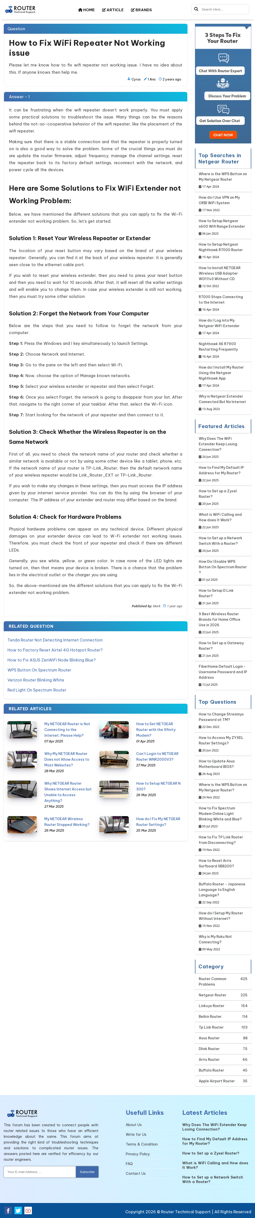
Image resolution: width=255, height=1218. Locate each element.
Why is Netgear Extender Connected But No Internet (223, 403)
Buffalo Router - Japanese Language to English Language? (223, 893)
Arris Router (209, 1059)
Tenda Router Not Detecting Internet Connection (55, 639)
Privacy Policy (138, 1154)
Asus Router (209, 1038)
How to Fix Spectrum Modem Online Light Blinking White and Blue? (223, 817)
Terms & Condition (142, 1144)
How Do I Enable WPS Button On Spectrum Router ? (223, 571)
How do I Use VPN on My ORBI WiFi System (223, 204)
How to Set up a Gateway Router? (223, 649)
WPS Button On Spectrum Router (39, 669)
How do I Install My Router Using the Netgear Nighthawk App (223, 376)
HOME (86, 9)
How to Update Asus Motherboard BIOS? (223, 768)
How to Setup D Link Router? (223, 597)
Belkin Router (210, 1016)
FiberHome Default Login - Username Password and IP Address (223, 675)
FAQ (129, 1164)
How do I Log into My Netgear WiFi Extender (223, 327)
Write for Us (136, 1134)
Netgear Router (212, 995)
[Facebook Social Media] (8, 1210)
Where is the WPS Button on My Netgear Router (223, 180)
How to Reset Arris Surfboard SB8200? (223, 867)
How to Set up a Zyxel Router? (223, 498)
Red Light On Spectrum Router (36, 689)
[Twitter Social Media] (18, 1210)
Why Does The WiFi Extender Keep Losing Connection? (223, 448)
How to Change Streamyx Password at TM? (223, 721)
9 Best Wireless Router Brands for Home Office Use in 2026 (223, 623)
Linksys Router (211, 1006)
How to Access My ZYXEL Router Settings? (223, 744)
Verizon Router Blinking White (35, 679)
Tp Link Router (211, 1027)
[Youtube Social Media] (28, 1210)
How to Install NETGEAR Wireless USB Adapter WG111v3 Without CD (223, 277)
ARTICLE (113, 9)
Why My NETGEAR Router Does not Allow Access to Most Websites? (66, 759)
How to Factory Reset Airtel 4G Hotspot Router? (55, 649)
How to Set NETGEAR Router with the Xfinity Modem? (156, 730)
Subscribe (87, 1172)
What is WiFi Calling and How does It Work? (223, 521)
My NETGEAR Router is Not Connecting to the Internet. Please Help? (67, 730)
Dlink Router (209, 1049)
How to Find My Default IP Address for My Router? (223, 474)
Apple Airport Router (217, 1081)
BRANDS (141, 9)
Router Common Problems (212, 982)
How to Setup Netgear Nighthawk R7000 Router (223, 251)
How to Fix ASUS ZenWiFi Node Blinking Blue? (51, 659)
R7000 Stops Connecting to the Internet (223, 303)
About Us (134, 1125)
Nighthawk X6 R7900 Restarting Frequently (223, 350)
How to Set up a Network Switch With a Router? (223, 545)
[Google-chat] (223, 83)
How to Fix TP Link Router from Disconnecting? (223, 844)
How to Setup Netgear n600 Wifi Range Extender (223, 227)
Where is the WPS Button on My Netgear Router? (223, 791)
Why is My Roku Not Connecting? (223, 943)
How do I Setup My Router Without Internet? (223, 920)
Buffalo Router (211, 1070)
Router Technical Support (186, 1211)
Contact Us (136, 1173)
